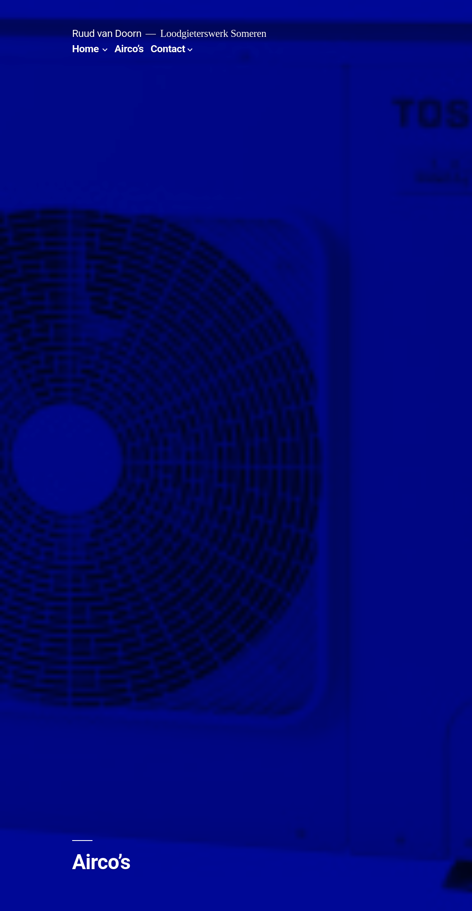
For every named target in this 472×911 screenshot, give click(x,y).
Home (85, 49)
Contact (168, 49)
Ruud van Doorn (106, 33)
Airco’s (129, 49)
